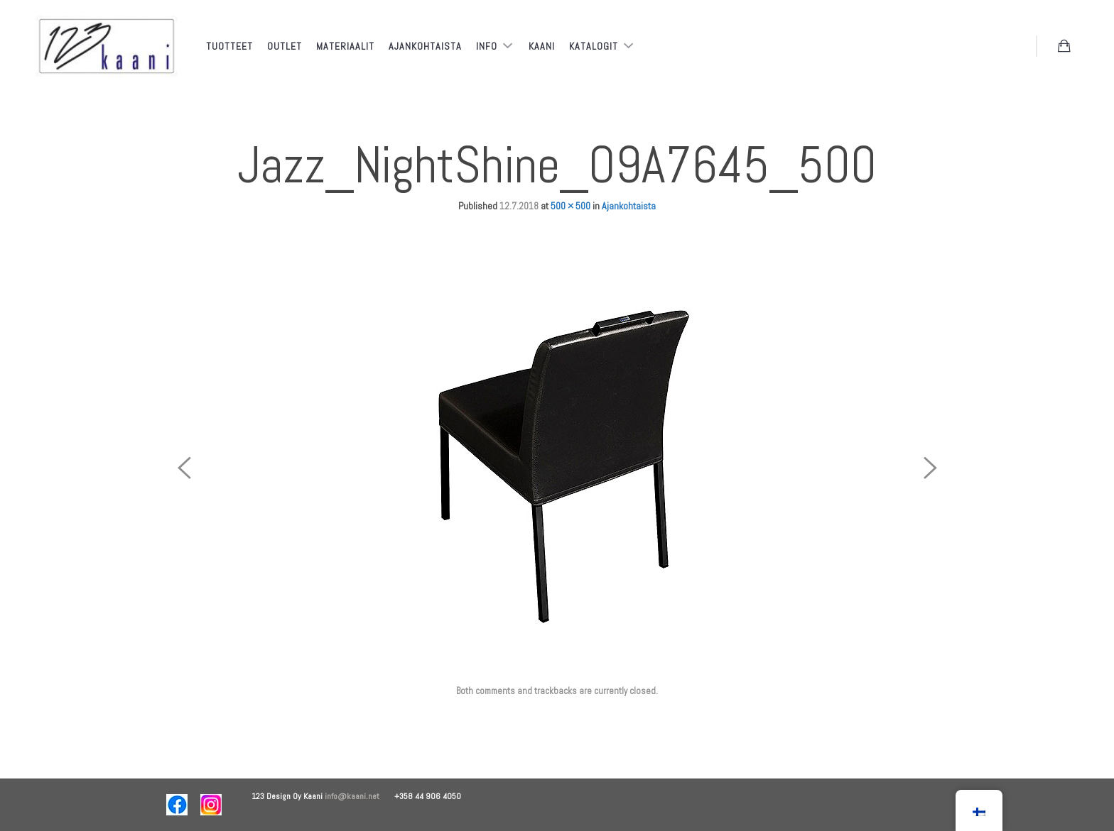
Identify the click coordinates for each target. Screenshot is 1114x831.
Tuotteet (229, 46)
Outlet (284, 46)
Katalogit (595, 46)
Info (488, 46)
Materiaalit (345, 46)
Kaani (542, 46)
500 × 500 (570, 205)
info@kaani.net (359, 796)
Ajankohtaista (425, 46)
